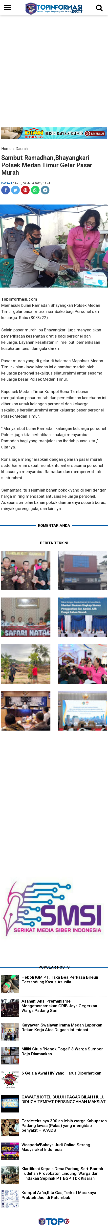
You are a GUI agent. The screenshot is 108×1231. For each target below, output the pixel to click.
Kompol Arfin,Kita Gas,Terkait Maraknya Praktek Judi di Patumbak (59, 1195)
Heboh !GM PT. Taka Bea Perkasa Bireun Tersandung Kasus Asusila (60, 979)
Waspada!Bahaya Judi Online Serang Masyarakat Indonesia (56, 1147)
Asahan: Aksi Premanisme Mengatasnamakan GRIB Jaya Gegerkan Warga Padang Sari (59, 1006)
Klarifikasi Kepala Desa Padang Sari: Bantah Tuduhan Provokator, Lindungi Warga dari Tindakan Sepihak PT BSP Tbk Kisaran (62, 1173)
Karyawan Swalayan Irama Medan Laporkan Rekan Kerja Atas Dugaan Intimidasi (62, 1027)
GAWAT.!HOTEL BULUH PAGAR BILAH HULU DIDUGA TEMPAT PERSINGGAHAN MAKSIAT (64, 1099)
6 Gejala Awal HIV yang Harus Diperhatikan (61, 1073)
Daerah (22, 148)
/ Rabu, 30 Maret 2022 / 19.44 (31, 183)
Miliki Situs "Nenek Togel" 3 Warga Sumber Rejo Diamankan (62, 1051)
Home (6, 148)
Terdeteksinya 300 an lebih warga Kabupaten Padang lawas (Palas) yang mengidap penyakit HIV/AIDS (64, 1125)
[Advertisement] (54, 73)
